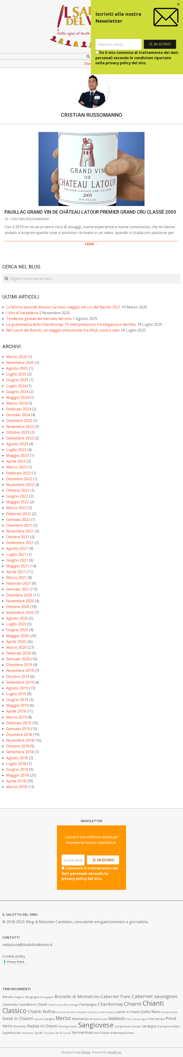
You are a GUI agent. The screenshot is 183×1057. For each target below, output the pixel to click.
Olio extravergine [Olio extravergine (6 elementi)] (137, 1019)
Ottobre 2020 (17, 606)
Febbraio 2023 (18, 473)
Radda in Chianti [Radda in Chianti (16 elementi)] (42, 1026)
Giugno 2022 (17, 496)
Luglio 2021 (16, 554)
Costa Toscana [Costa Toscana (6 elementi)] (106, 1012)
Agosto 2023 (17, 443)
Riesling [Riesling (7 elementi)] (63, 1026)
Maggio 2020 (17, 635)
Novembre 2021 (20, 531)
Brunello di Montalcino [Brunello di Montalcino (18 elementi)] (77, 996)
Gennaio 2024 (18, 414)
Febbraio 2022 (18, 513)
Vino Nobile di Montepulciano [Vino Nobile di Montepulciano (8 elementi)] (114, 1033)
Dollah (86, 1052)
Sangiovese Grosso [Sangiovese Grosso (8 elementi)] (128, 1026)
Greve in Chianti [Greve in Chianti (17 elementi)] (17, 1018)
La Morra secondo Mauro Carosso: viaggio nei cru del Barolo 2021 (63, 307)
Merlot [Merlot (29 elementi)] (63, 1018)
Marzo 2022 (16, 507)
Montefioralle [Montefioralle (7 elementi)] (98, 1019)
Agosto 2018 (17, 757)
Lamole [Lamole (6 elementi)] (38, 1019)
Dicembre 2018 (19, 734)
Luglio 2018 (16, 763)
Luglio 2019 (16, 693)
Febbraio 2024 (18, 409)
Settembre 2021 (20, 542)
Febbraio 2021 (18, 583)
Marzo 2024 (16, 403)
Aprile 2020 (16, 641)
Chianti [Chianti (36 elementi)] (133, 1003)
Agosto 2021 (17, 548)
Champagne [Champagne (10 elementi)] (88, 1004)
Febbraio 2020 (18, 653)
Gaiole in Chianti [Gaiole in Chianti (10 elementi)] (128, 1012)
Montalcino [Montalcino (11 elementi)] (80, 1019)
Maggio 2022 (17, 501)
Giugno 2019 (17, 699)
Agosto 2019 (17, 688)
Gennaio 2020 (18, 658)
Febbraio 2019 (18, 722)
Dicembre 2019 (19, 664)
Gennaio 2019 (18, 728)
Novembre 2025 (20, 362)
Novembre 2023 (20, 426)
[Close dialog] (178, 4)
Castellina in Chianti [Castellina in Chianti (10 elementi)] (32, 1004)
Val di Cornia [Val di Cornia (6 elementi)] (63, 1033)
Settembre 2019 (20, 682)
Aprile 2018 (16, 781)
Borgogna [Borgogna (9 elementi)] (32, 997)
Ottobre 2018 (17, 746)
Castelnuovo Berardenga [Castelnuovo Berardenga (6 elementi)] (63, 1004)
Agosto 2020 (17, 618)
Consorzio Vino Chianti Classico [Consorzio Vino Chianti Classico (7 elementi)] (76, 1012)
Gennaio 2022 (18, 519)
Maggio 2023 (17, 455)
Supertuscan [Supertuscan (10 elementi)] (11, 1032)
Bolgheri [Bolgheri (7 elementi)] (19, 997)
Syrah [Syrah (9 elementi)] (38, 1033)
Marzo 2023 (16, 467)
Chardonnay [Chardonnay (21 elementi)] (110, 1004)
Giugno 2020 (17, 629)
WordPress (114, 1052)
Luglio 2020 (16, 624)
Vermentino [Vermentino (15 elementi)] (82, 1032)
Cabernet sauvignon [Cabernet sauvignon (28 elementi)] (154, 996)
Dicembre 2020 (19, 595)
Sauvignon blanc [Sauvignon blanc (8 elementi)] (168, 1026)
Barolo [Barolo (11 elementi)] (7, 997)
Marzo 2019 (16, 717)
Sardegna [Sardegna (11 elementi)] (149, 1026)
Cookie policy (13, 956)
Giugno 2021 (17, 560)
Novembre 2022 (20, 484)
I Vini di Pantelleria (22, 312)
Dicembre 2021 (19, 525)
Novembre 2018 (20, 740)
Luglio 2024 (16, 385)
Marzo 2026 (16, 356)
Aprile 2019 (16, 711)
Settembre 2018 (20, 751)
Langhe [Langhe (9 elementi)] (49, 1019)
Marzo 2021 (16, 577)
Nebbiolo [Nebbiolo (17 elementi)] (116, 1018)
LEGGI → (91, 244)
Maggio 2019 (17, 705)
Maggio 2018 (17, 775)
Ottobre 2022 (17, 490)
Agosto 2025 (17, 368)
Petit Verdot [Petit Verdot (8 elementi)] (156, 1019)
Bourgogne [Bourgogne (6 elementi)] (46, 997)
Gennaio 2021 (18, 589)
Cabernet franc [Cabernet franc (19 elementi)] (115, 996)
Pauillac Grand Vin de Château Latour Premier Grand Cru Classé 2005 (90, 212)
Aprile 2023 (16, 461)
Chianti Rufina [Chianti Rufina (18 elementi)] (41, 1011)
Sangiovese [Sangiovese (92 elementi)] (96, 1024)
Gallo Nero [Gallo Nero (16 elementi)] (150, 1011)
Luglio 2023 (16, 449)
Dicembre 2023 (19, 420)
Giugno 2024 (17, 391)
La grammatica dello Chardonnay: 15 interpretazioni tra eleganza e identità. (71, 324)
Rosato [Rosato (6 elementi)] (73, 1026)
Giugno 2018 (17, 769)
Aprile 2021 (16, 571)
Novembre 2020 (20, 600)
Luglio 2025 (16, 374)
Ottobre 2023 (17, 432)
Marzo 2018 (16, 786)
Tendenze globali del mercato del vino (39, 318)
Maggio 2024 (17, 397)
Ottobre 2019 (17, 676)
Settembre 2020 (20, 612)
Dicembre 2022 (19, 478)
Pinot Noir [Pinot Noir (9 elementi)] (20, 1026)
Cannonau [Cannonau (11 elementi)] (10, 1004)
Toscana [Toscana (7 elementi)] (49, 1033)
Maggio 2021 (17, 565)
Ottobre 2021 (17, 536)
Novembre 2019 (20, 670)
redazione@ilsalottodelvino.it (27, 944)
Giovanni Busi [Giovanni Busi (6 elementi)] (169, 1012)
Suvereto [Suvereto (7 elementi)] (27, 1033)
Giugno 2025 (17, 379)
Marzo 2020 (16, 647)
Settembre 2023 (20, 438)
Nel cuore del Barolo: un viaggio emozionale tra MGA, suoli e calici (63, 330)
